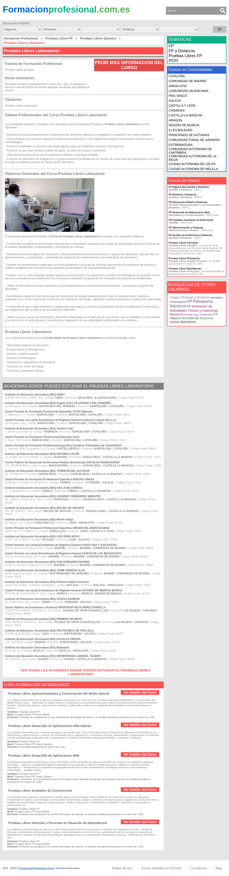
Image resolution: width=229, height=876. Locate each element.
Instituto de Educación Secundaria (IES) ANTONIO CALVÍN (42, 454)
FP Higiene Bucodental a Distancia (189, 187)
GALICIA (175, 100)
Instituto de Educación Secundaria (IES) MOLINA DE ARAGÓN (44, 507)
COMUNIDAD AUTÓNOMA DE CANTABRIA (190, 150)
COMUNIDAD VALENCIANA (188, 91)
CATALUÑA (177, 76)
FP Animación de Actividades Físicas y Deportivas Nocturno (194, 310)
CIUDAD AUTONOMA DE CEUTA (192, 164)
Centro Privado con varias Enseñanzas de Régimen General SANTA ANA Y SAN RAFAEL (61, 545)
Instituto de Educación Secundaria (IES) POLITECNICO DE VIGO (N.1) (49, 630)
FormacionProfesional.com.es (36, 868)
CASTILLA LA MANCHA (185, 115)
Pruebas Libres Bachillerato (185, 268)
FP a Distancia (182, 51)
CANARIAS (177, 110)
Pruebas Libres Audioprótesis (198, 314)
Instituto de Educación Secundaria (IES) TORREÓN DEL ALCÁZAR (47, 470)
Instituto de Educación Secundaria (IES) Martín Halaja (39, 519)
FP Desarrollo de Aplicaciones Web (189, 212)
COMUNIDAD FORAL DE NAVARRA (194, 140)
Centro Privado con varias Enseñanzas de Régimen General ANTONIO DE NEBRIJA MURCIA (64, 590)
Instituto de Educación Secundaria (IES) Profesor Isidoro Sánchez (47, 582)
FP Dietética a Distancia (182, 194)
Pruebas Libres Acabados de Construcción (40, 790)
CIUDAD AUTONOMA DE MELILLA (193, 169)
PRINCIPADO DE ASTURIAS (189, 135)
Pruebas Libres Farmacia (183, 242)
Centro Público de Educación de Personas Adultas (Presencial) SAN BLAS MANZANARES (62, 462)
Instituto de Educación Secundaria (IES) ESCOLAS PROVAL (43, 639)
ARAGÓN (175, 120)
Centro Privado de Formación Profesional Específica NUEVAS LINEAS (49, 479)
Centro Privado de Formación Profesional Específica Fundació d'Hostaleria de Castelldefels (63, 445)
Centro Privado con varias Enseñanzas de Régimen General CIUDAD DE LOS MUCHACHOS (63, 553)
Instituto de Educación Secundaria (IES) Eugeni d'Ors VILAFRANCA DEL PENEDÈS (58, 403)
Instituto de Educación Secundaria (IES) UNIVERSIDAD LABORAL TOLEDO (53, 656)
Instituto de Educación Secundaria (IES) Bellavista (37, 647)
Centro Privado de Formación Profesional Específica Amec (42, 437)
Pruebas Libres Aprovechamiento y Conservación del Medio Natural (58, 693)
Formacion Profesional (21, 38)
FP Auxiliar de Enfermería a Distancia (190, 235)
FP (171, 46)
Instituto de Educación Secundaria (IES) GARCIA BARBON (42, 599)
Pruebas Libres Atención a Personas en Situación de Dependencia (57, 823)
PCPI (173, 60)
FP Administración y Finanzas (186, 227)
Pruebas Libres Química (98, 38)
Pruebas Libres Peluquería (184, 258)
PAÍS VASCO (178, 95)
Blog (219, 868)
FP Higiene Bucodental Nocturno (194, 316)
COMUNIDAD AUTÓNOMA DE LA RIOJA (192, 158)
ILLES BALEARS (181, 130)
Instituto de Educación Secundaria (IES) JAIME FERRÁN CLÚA (45, 570)
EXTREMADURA (181, 145)
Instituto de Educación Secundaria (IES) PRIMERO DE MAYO (43, 619)
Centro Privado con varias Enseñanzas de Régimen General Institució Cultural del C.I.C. (61, 420)
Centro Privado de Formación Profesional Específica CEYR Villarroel (48, 411)
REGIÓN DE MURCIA (184, 125)
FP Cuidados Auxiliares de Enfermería (191, 220)
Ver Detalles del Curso (140, 692)
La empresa (198, 868)
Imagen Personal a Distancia (190, 297)
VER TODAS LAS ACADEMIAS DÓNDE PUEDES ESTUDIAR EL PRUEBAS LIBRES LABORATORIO (86, 672)
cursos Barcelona (183, 322)
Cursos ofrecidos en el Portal (161, 868)
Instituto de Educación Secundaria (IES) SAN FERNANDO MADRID (47, 561)
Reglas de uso (122, 868)
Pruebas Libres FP (59, 38)
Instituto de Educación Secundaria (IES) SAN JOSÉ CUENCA (43, 487)
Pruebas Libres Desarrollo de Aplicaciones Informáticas (49, 726)
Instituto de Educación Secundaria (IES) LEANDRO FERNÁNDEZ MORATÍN (52, 496)
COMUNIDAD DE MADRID (187, 81)
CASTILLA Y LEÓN (182, 105)
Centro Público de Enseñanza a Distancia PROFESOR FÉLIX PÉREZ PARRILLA (55, 607)
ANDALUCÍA (178, 86)
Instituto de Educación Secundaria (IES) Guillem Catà (39, 428)
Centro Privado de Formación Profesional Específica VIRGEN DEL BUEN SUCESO (57, 528)
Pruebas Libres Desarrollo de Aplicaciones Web (43, 755)
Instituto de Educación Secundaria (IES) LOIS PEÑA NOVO (42, 536)
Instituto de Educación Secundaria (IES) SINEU (35, 394)
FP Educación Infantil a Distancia (188, 202)
